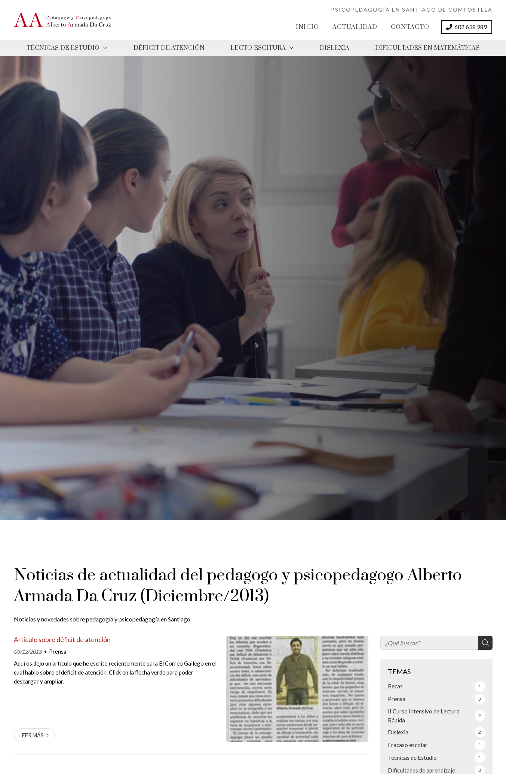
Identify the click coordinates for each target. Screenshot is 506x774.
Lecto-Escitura (258, 48)
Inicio (307, 27)
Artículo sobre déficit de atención (62, 640)
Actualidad (354, 27)
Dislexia (334, 48)
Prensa (57, 651)
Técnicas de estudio (63, 48)
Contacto (410, 27)
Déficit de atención (169, 48)
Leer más (31, 735)
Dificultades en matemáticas (427, 48)
